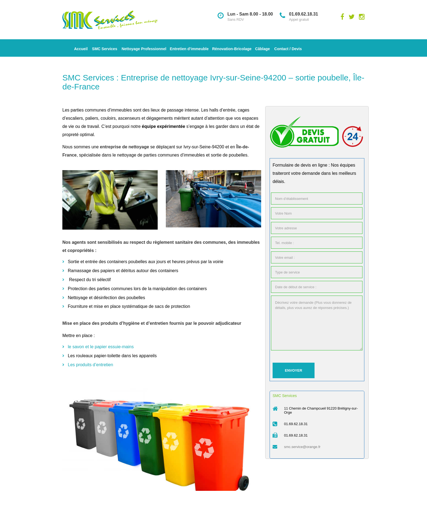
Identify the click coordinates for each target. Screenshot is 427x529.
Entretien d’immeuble (189, 49)
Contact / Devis (288, 49)
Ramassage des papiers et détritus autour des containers (123, 270)
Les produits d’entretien (90, 364)
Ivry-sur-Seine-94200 (204, 147)
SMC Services (104, 49)
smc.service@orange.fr (302, 447)
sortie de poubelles (229, 155)
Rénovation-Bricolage (232, 49)
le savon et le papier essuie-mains (101, 346)
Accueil (81, 49)
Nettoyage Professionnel (143, 49)
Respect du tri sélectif (90, 279)
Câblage (262, 49)
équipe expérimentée (163, 126)
